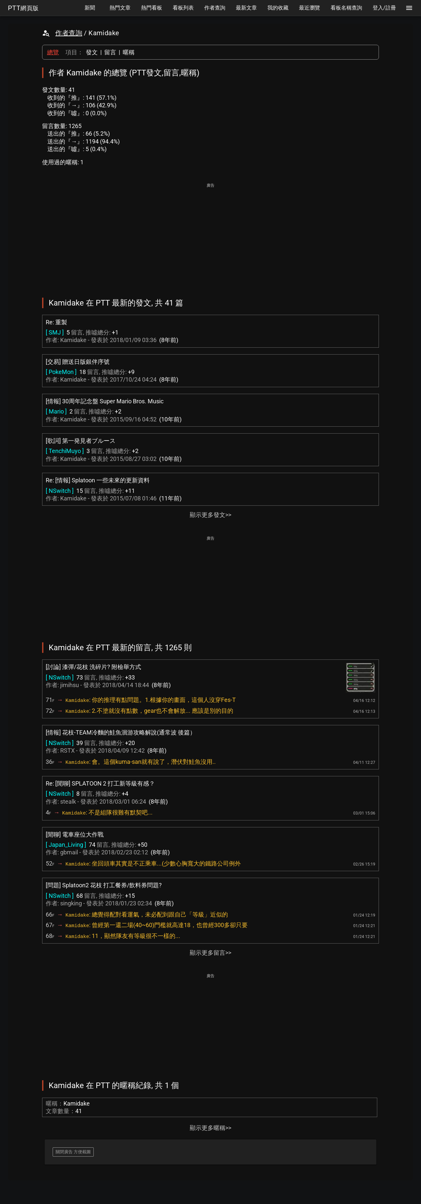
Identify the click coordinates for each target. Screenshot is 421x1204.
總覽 (53, 52)
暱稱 (129, 52)
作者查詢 (68, 33)
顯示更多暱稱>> (210, 1127)
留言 (110, 52)
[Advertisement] (210, 236)
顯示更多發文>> (210, 514)
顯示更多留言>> (210, 952)
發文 (92, 52)
